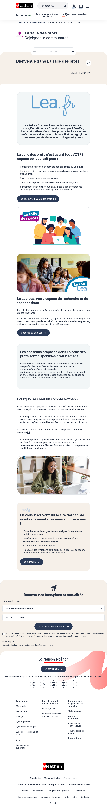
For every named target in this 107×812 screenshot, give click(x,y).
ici (86, 422)
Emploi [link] (25, 790)
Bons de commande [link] (27, 797)
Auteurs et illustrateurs (74, 717)
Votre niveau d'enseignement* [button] (19, 608)
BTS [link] (18, 740)
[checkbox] (3, 634)
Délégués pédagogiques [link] (59, 790)
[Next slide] (73, 51)
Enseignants (22, 701)
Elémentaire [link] (21, 711)
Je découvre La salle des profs (36, 198)
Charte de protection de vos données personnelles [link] (41, 784)
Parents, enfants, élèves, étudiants (51, 702)
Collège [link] (20, 716)
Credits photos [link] (70, 778)
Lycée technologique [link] (26, 726)
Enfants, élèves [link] (49, 708)
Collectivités (74, 711)
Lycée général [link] (23, 721)
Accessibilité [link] (38, 790)
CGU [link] (67, 797)
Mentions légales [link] (52, 778)
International (74, 738)
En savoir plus (8, 642)
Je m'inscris (30, 561)
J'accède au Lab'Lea (31, 332)
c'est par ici (39, 448)
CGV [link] (75, 797)
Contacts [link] (84, 797)
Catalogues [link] (79, 790)
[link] (33, 684)
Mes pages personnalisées (76, 15)
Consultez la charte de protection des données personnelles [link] (28, 645)
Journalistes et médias (76, 732)
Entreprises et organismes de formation (75, 703)
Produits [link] (53, 803)
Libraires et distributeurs (74, 724)
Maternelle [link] (21, 706)
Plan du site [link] (35, 778)
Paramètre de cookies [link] (79, 784)
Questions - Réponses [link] (51, 797)
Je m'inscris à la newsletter (51, 626)
